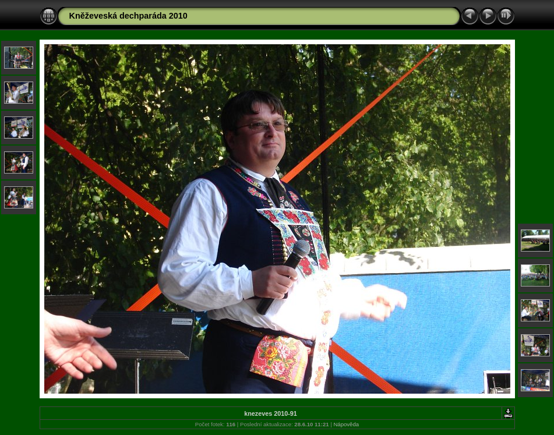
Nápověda (346, 424)
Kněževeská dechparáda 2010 (128, 15)
